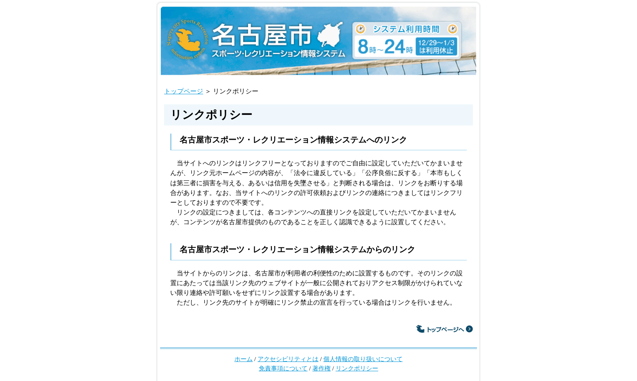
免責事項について (283, 368)
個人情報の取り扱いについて (363, 358)
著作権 (321, 368)
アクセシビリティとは (288, 358)
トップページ (183, 91)
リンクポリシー (357, 368)
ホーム (243, 358)
